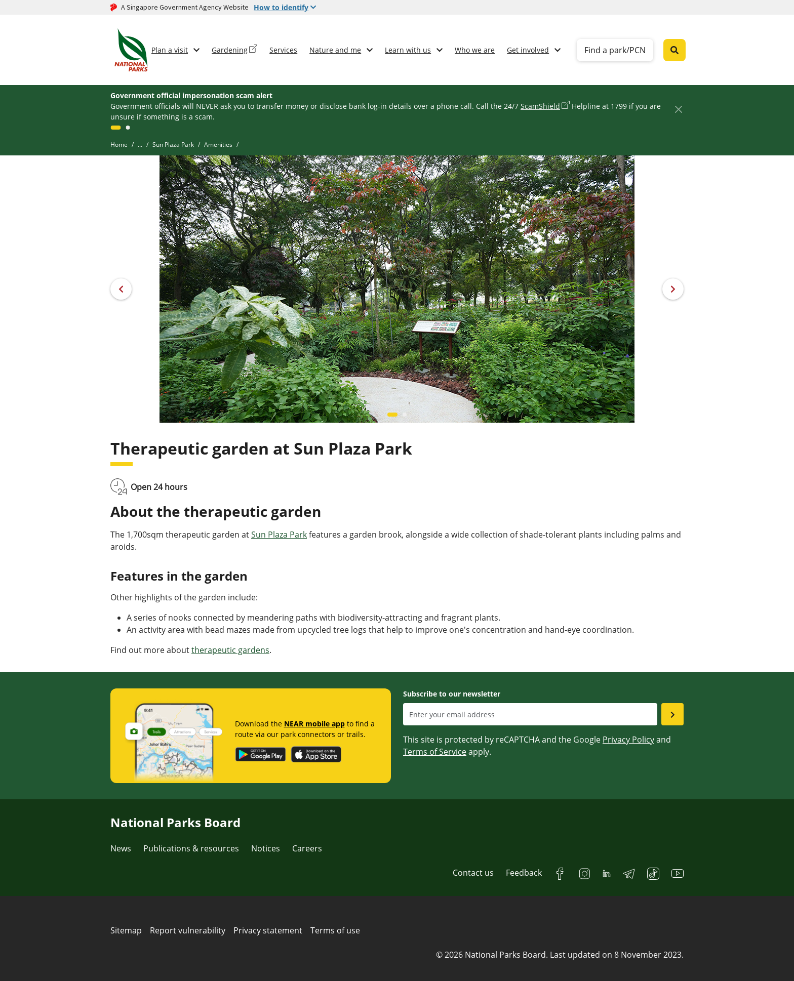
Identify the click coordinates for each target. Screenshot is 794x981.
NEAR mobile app (314, 723)
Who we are (475, 50)
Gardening (230, 50)
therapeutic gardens (230, 650)
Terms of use (335, 930)
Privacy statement (267, 930)
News (120, 848)
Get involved (528, 50)
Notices (265, 848)
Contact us (473, 872)
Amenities (218, 144)
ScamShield (540, 106)
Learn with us (408, 50)
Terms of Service (434, 751)
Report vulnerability (187, 930)
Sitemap (126, 930)
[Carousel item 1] (405, 415)
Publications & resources (191, 848)
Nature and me (335, 50)
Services (283, 50)
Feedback (524, 872)
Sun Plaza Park (173, 144)
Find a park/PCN (615, 50)
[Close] (678, 109)
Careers (307, 848)
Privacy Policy (628, 739)
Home (119, 144)
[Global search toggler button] (674, 50)
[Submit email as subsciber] (672, 714)
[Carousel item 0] (392, 415)
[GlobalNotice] (115, 128)
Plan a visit (169, 50)
